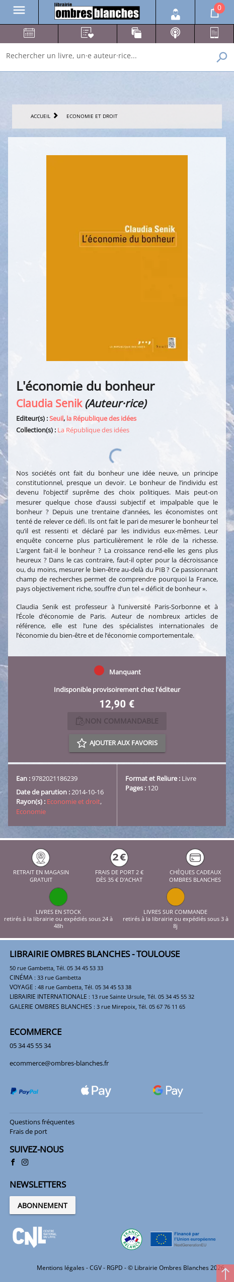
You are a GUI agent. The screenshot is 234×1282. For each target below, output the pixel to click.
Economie (31, 811)
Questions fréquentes (42, 1121)
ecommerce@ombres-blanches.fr (59, 1063)
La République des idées (93, 429)
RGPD (115, 1267)
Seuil (56, 418)
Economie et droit (73, 801)
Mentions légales (61, 1267)
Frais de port (28, 1131)
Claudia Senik (49, 403)
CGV (96, 1267)
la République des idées (101, 418)
